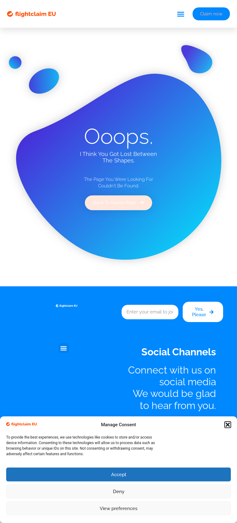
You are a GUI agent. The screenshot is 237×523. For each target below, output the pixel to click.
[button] (228, 425)
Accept (118, 474)
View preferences (118, 508)
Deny (118, 491)
